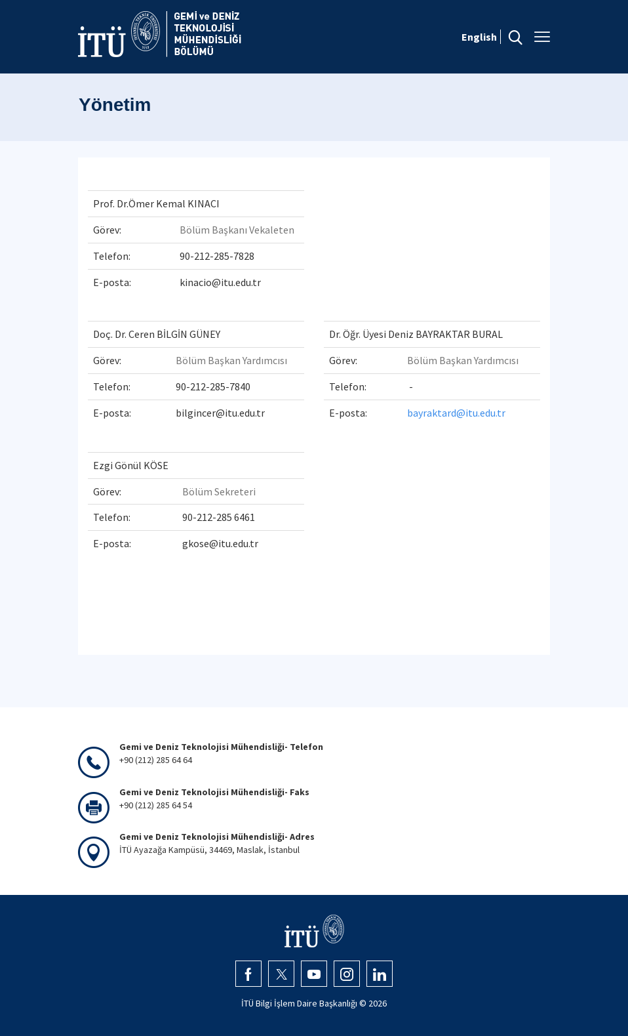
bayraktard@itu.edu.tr (456, 412)
